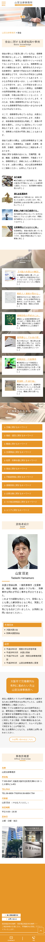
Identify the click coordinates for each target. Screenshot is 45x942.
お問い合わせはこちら (23, 739)
